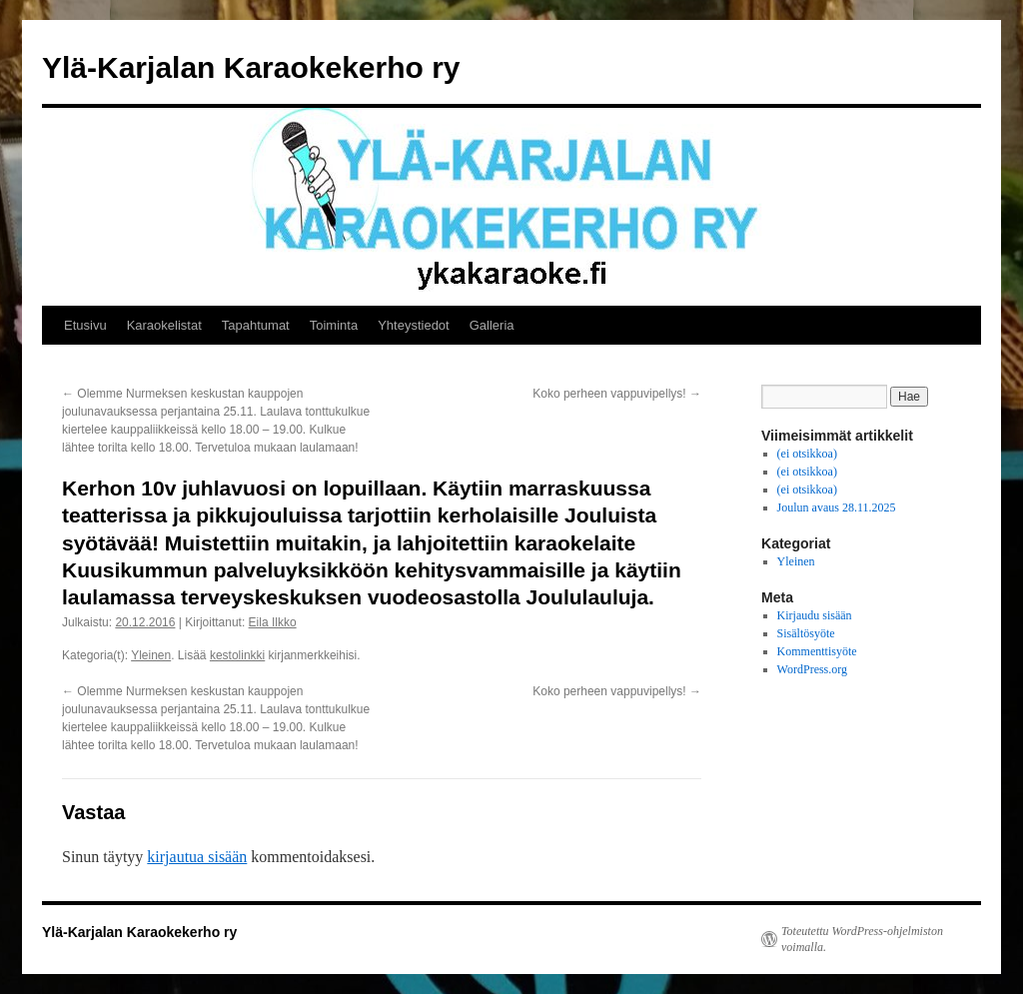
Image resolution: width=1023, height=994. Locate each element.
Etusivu (85, 325)
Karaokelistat (164, 325)
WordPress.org (812, 669)
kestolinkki (237, 655)
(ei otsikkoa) (807, 454)
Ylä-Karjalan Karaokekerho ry (251, 67)
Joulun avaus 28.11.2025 (836, 507)
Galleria (492, 325)
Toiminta (334, 325)
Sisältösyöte (806, 633)
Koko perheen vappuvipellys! (616, 394)
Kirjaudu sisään (814, 615)
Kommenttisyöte (817, 651)
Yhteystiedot (414, 325)
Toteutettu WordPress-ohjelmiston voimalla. (862, 939)
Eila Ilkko (273, 622)
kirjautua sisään (197, 856)
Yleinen (151, 655)
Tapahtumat (256, 325)
